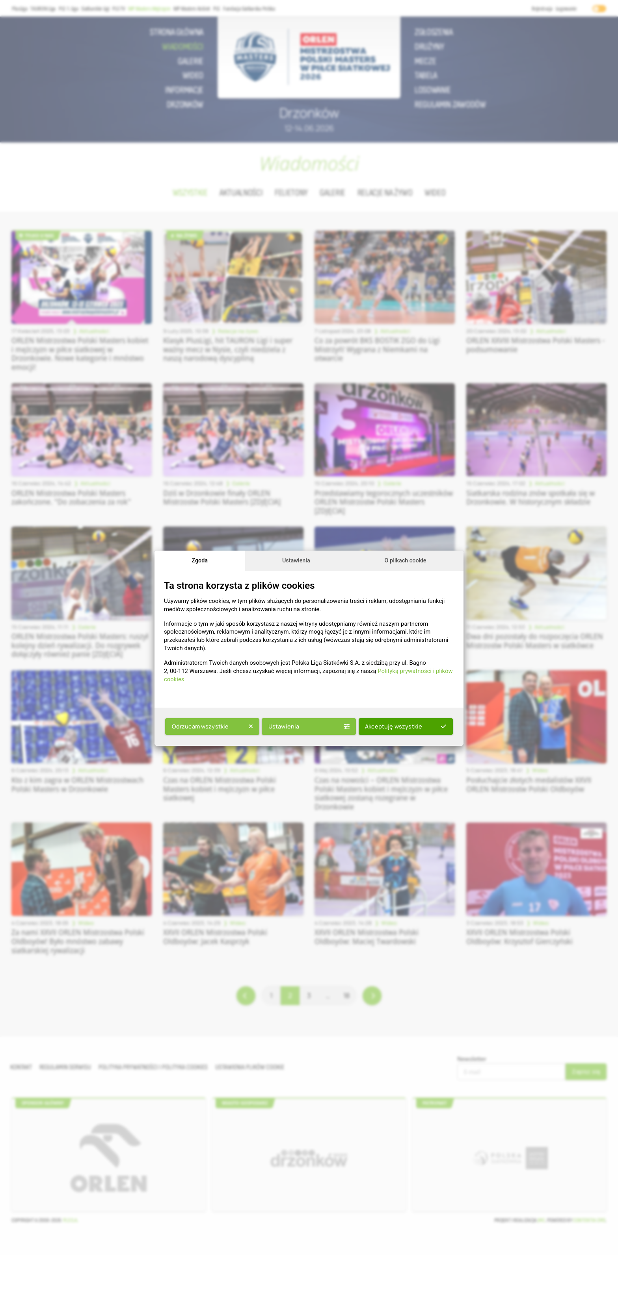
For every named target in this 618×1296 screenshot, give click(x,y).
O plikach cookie (405, 560)
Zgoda (200, 560)
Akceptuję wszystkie (405, 726)
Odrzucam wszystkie (212, 726)
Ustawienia (296, 560)
